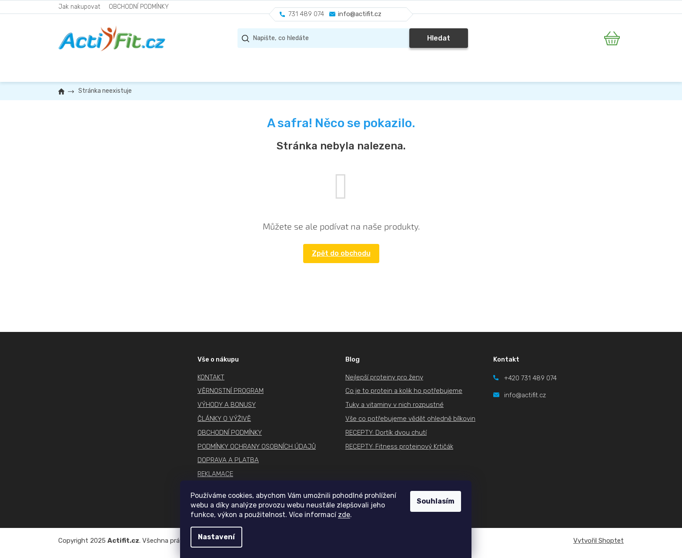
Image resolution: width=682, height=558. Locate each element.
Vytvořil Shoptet (598, 540)
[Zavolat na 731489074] (302, 14)
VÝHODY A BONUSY (226, 405)
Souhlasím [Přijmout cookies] (451, 501)
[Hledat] (352, 38)
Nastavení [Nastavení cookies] (231, 537)
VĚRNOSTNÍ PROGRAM (230, 391)
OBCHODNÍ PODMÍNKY (139, 6)
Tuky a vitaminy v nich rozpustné (394, 405)
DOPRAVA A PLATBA (228, 460)
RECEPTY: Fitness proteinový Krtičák (399, 446)
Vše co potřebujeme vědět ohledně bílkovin (410, 419)
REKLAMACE (215, 474)
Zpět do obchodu (341, 253)
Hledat (438, 38)
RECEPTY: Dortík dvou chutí (386, 432)
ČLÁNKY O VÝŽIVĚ (224, 419)
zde (359, 515)
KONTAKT (210, 377)
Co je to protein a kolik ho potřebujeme (403, 391)
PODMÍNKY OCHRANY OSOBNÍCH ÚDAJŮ (256, 446)
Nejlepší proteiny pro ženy (384, 377)
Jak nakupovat (79, 6)
